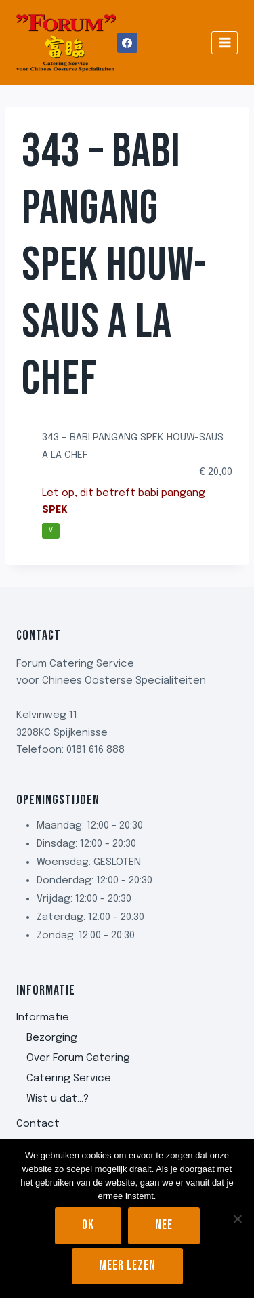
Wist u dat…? (57, 1098)
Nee (164, 1225)
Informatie (42, 1017)
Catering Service (68, 1078)
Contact (38, 1123)
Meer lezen (127, 1266)
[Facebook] (127, 43)
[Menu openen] (224, 42)
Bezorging (51, 1037)
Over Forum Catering (78, 1058)
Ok (88, 1225)
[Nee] (237, 1219)
